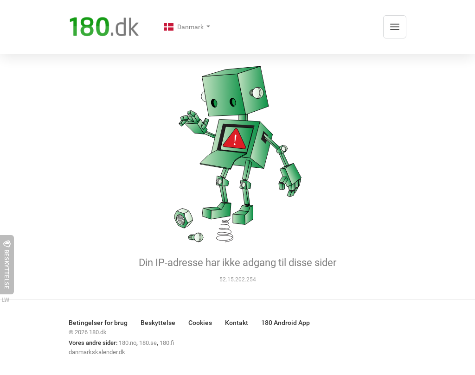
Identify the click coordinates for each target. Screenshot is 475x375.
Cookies (200, 322)
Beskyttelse (158, 322)
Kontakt (236, 322)
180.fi (167, 342)
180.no (127, 342)
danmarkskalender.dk (97, 352)
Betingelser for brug (98, 322)
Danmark (184, 27)
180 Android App (285, 322)
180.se (148, 342)
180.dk (98, 332)
